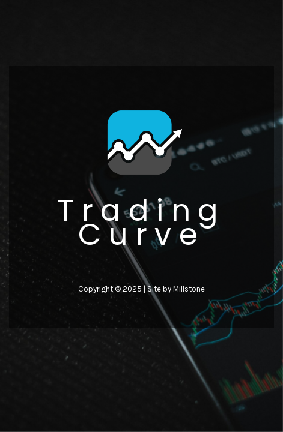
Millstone (189, 288)
